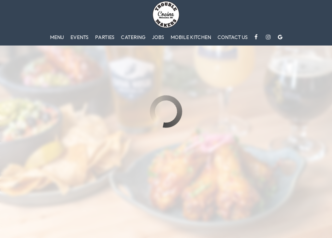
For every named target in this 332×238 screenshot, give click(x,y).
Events (79, 37)
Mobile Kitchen (191, 37)
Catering (133, 37)
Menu (57, 37)
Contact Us (233, 37)
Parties (104, 37)
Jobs (158, 37)
